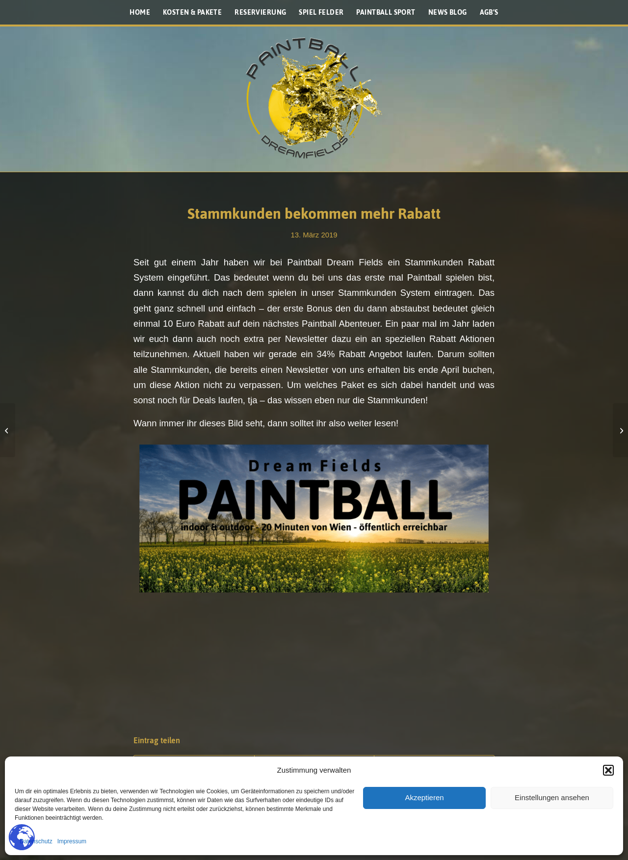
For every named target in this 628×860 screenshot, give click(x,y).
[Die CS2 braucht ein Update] (620, 430)
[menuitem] (140, 12)
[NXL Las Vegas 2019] (7, 430)
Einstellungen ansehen (552, 797)
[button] (608, 770)
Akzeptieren (424, 797)
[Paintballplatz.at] (314, 98)
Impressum (71, 841)
